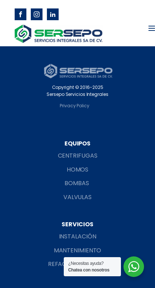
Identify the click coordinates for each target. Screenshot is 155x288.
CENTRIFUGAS (77, 155)
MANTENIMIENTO (78, 250)
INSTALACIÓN (77, 236)
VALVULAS (77, 197)
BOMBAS (77, 183)
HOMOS (78, 169)
